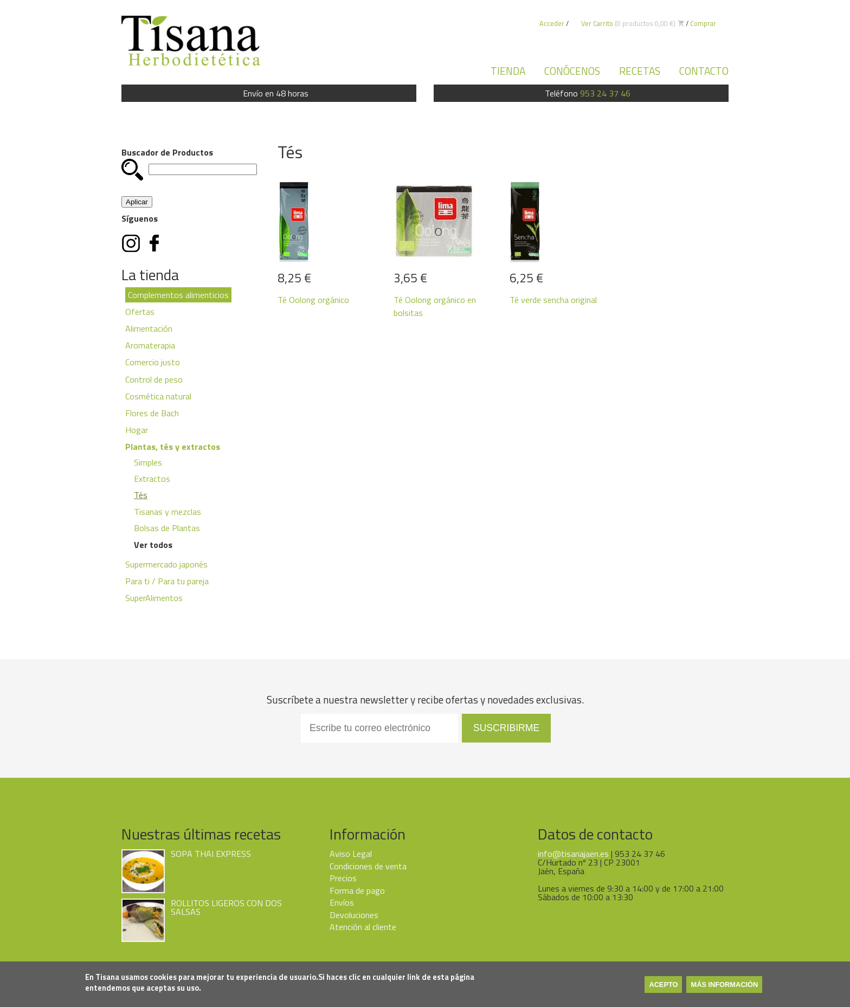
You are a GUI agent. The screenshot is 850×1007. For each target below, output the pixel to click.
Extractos (152, 478)
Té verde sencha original (553, 299)
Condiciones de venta (368, 866)
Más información (724, 984)
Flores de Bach (152, 412)
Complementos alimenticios (178, 294)
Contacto (704, 71)
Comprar (703, 23)
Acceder (551, 23)
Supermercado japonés (166, 564)
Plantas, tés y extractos (172, 446)
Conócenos (572, 71)
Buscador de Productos (167, 152)
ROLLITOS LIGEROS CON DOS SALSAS (226, 907)
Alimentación (148, 328)
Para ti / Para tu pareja (167, 581)
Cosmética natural (158, 396)
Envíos (342, 902)
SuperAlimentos (154, 597)
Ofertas (139, 311)
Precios (343, 878)
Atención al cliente (363, 926)
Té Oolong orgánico (313, 299)
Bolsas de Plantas (167, 527)
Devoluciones (354, 914)
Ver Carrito (597, 23)
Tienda (508, 71)
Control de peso (154, 379)
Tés (140, 494)
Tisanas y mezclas (167, 511)
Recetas (639, 71)
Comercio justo (152, 362)
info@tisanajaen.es (573, 853)
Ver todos (153, 544)
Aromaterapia (150, 345)
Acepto (663, 984)
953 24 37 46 (605, 93)
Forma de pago (357, 890)
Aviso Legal (351, 853)
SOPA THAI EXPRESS (211, 853)
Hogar (136, 429)
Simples (148, 462)
